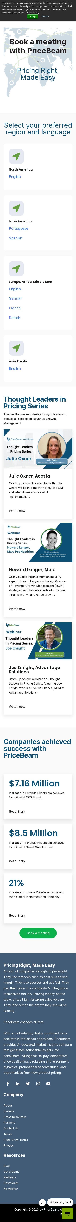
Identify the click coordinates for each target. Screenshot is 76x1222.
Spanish (15, 238)
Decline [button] (45, 16)
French (15, 308)
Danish (14, 318)
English (15, 176)
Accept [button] (32, 16)
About (8, 1105)
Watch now (17, 511)
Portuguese (19, 228)
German (15, 298)
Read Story (17, 811)
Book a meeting (38, 933)
